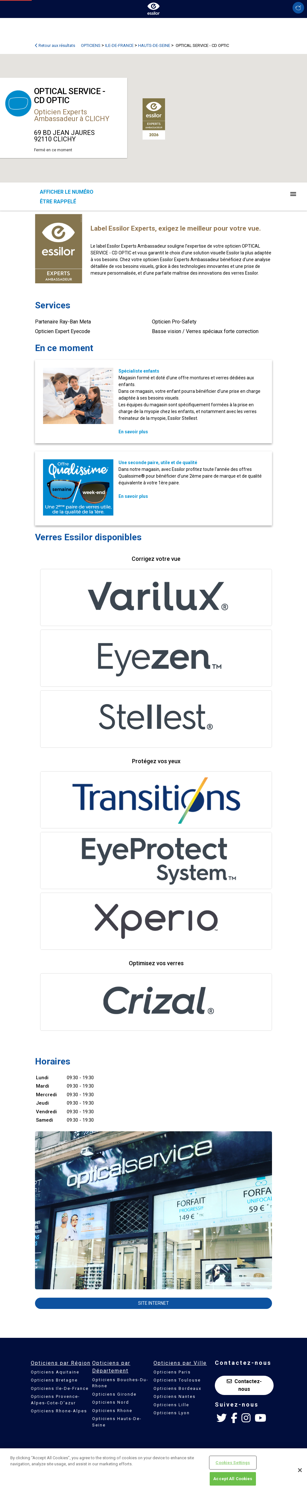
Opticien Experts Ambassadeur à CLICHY (72, 115)
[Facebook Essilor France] (234, 1418)
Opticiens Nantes (175, 1396)
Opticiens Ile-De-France (60, 1388)
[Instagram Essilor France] (246, 1418)
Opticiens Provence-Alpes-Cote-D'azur (55, 1399)
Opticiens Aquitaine (55, 1372)
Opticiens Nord (110, 1402)
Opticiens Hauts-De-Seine (117, 1421)
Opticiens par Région (61, 1363)
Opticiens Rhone (112, 1410)
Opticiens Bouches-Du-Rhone (120, 1383)
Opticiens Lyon (172, 1412)
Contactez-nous (244, 1385)
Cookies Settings (232, 1462)
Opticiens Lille (171, 1404)
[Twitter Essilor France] (221, 1418)
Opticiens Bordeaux (177, 1388)
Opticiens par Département (111, 1367)
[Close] (300, 1470)
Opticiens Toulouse (177, 1380)
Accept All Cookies (232, 1478)
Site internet (153, 1303)
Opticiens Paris (172, 1372)
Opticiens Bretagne (54, 1380)
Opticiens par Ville (180, 1363)
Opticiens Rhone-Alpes (59, 1410)
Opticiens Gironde (114, 1394)
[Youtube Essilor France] (260, 1418)
